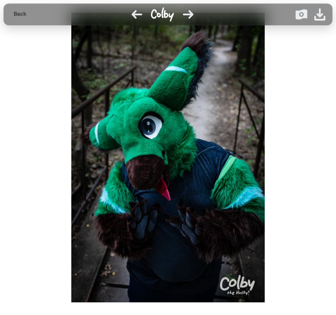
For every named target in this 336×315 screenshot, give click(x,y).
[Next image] (188, 14)
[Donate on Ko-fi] (301, 14)
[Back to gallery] (20, 14)
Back (20, 14)
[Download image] (320, 14)
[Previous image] (137, 14)
